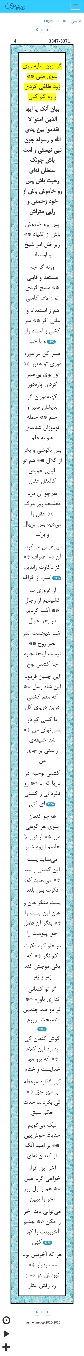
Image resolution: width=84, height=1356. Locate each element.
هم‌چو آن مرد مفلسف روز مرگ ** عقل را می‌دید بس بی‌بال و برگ (42, 514)
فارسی (76, 21)
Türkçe (62, 21)
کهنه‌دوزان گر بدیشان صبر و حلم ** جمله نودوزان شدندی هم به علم (42, 418)
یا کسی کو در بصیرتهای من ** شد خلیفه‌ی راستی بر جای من (42, 740)
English (49, 21)
